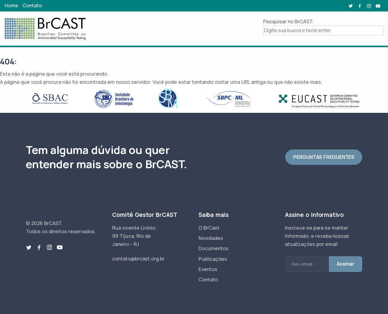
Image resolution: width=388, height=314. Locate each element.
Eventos (208, 269)
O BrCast (209, 227)
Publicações (213, 259)
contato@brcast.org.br (138, 258)
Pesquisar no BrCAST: (288, 21)
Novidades (211, 238)
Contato (32, 5)
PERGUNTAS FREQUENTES (323, 157)
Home (11, 5)
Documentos (214, 248)
